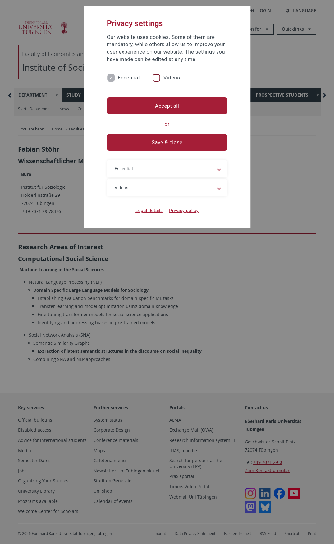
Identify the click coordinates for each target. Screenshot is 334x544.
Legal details (149, 210)
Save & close (167, 142)
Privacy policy (184, 210)
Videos (171, 77)
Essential (129, 77)
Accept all (167, 106)
